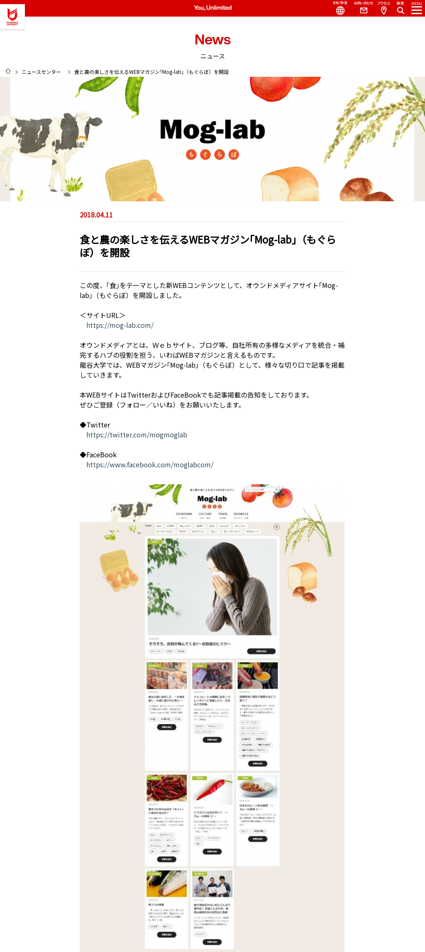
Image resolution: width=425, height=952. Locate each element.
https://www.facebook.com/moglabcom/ (149, 464)
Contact (360, 8)
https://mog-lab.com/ (120, 325)
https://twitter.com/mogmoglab (136, 434)
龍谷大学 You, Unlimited (12, 16)
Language (337, 8)
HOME (8, 71)
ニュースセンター (41, 71)
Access (383, 8)
